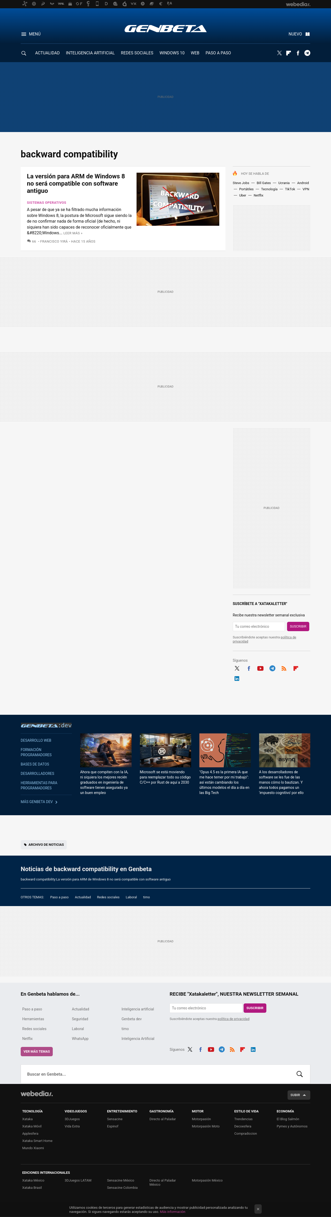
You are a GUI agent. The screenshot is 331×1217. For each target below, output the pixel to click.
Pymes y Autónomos (292, 1126)
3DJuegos (72, 1119)
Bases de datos (35, 764)
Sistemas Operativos (46, 203)
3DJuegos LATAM (78, 1180)
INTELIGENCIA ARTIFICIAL (90, 52)
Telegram (307, 53)
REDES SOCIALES (137, 52)
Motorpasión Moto (206, 1126)
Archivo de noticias (46, 845)
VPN (306, 189)
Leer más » (72, 233)
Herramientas (33, 1019)
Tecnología (269, 189)
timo (146, 897)
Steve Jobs (241, 183)
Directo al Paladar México (162, 1182)
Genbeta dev (46, 725)
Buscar (299, 1074)
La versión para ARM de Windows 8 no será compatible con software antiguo (76, 183)
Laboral (131, 897)
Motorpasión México (207, 1180)
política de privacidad (234, 1019)
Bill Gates (264, 183)
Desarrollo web (36, 740)
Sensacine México (120, 1180)
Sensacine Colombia (122, 1188)
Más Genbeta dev (37, 802)
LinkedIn (237, 678)
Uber (242, 195)
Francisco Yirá (54, 241)
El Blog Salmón (288, 1119)
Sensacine (115, 1119)
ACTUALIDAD (47, 52)
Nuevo (295, 34)
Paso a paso (59, 897)
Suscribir (298, 626)
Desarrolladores (37, 773)
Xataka (27, 1119)
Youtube (260, 668)
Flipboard (288, 53)
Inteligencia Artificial (138, 1039)
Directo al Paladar (162, 1119)
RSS (284, 668)
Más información (172, 1212)
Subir (295, 1095)
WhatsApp (80, 1039)
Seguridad (80, 1019)
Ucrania (284, 183)
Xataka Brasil (32, 1188)
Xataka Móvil (32, 1126)
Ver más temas (37, 1051)
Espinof (112, 1126)
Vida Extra (72, 1126)
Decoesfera (242, 1126)
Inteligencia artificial (138, 1009)
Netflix (258, 195)
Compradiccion (245, 1133)
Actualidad (83, 897)
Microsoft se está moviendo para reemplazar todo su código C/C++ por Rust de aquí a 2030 (165, 777)
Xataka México (33, 1180)
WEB (195, 52)
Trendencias (243, 1119)
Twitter (279, 53)
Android (303, 183)
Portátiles (246, 189)
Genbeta (165, 28)
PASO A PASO (218, 52)
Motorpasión (201, 1119)
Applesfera (30, 1133)
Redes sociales (108, 897)
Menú (35, 34)
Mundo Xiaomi (33, 1148)
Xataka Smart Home (37, 1141)
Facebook (298, 53)
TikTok (290, 189)
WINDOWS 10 (172, 52)
